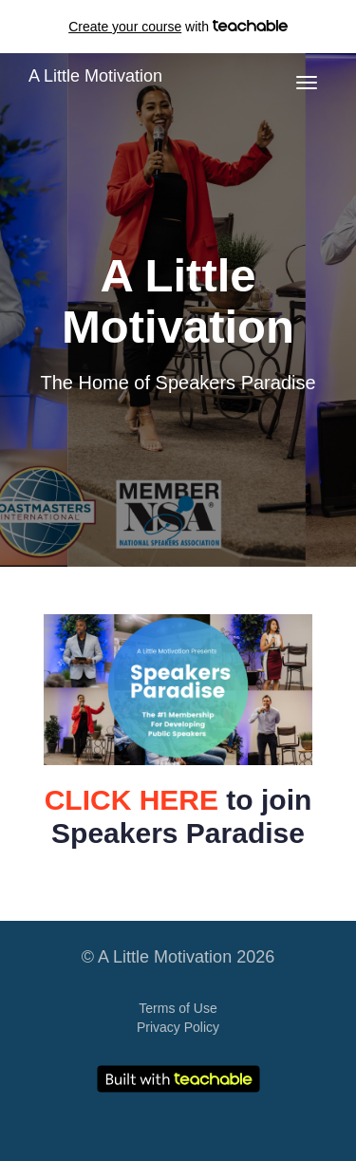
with (178, 26)
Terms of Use (177, 1008)
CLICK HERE (131, 799)
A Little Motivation (95, 75)
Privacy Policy (178, 1027)
